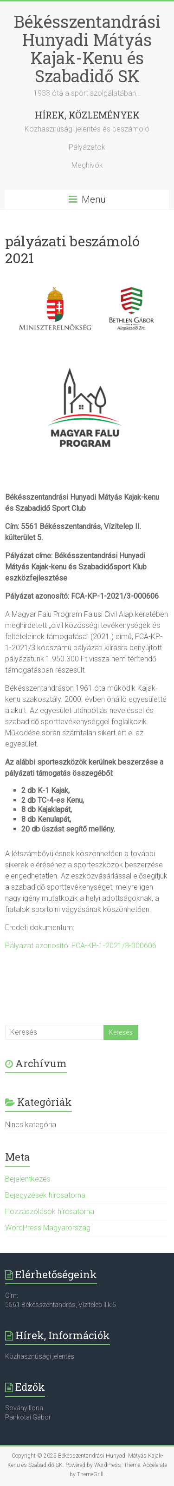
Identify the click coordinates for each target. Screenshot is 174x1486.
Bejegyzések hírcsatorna (45, 1195)
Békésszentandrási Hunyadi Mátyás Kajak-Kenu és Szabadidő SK (87, 48)
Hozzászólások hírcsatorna (49, 1211)
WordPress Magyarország (47, 1227)
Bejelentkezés (28, 1179)
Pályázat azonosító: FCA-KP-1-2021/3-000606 (80, 945)
